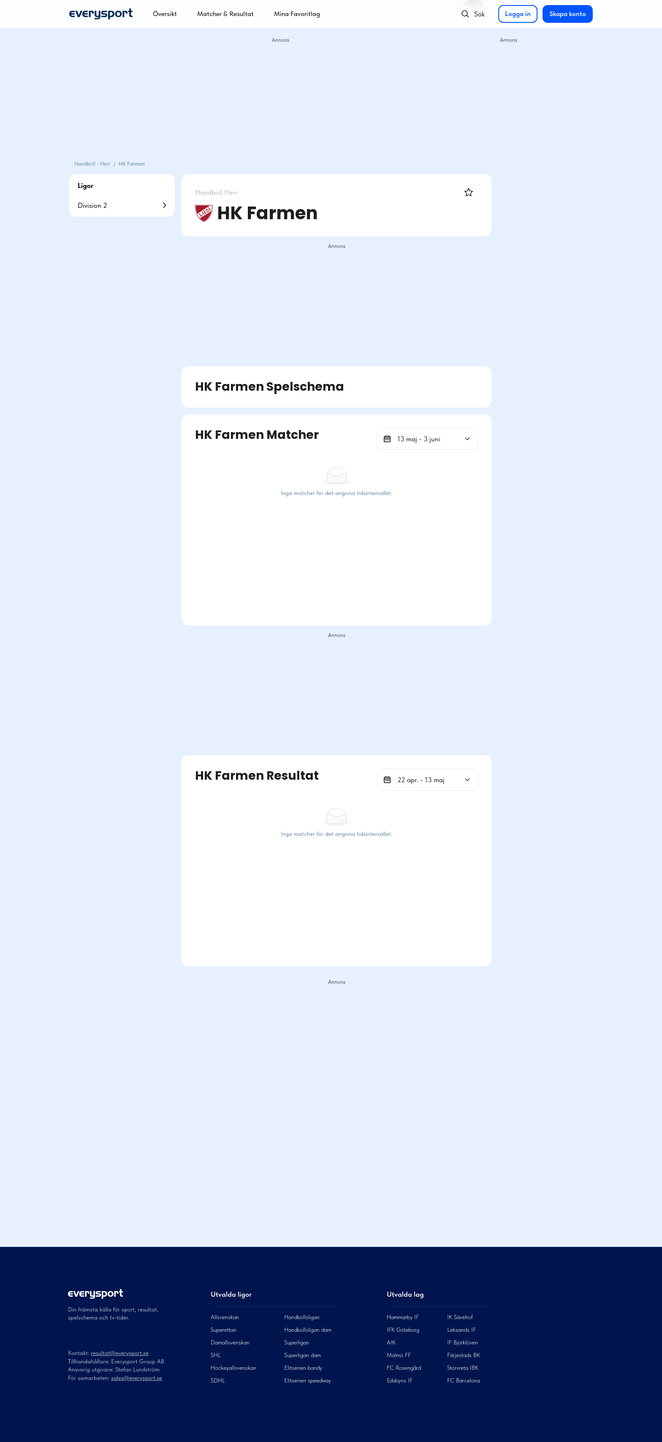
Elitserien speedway (307, 1380)
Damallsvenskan (230, 1342)
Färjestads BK (463, 1355)
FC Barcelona (463, 1380)
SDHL (218, 1380)
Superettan (223, 1329)
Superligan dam (302, 1355)
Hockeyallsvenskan (233, 1367)
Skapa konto (567, 14)
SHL (216, 1355)
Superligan (296, 1342)
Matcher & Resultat (225, 14)
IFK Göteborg (403, 1329)
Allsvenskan (225, 1317)
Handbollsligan (302, 1317)
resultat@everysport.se (120, 1352)
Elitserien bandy (303, 1367)
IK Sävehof (460, 1317)
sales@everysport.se (136, 1377)
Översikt (165, 14)
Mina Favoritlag (297, 14)
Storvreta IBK (462, 1367)
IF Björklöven (462, 1342)
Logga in (518, 14)
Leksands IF (461, 1329)
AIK (391, 1342)
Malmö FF (399, 1355)
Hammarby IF (403, 1317)
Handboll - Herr (92, 164)
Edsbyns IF (399, 1380)
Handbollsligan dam (307, 1329)
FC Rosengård (404, 1367)
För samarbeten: (89, 1377)
